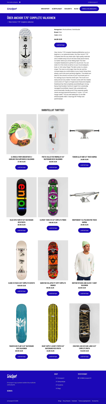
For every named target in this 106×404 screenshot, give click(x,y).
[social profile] (20, 2)
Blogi (76, 9)
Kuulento (68, 9)
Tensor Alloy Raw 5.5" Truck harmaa (84, 157)
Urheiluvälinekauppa (89, 9)
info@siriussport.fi (93, 2)
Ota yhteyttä (66, 401)
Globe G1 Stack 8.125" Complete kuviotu (21, 283)
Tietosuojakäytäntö (84, 401)
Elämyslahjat (57, 9)
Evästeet (74, 401)
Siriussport (45, 9)
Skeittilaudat (76, 29)
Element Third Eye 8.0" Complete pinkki (53, 220)
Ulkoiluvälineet (67, 29)
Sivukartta (95, 401)
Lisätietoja (60, 45)
